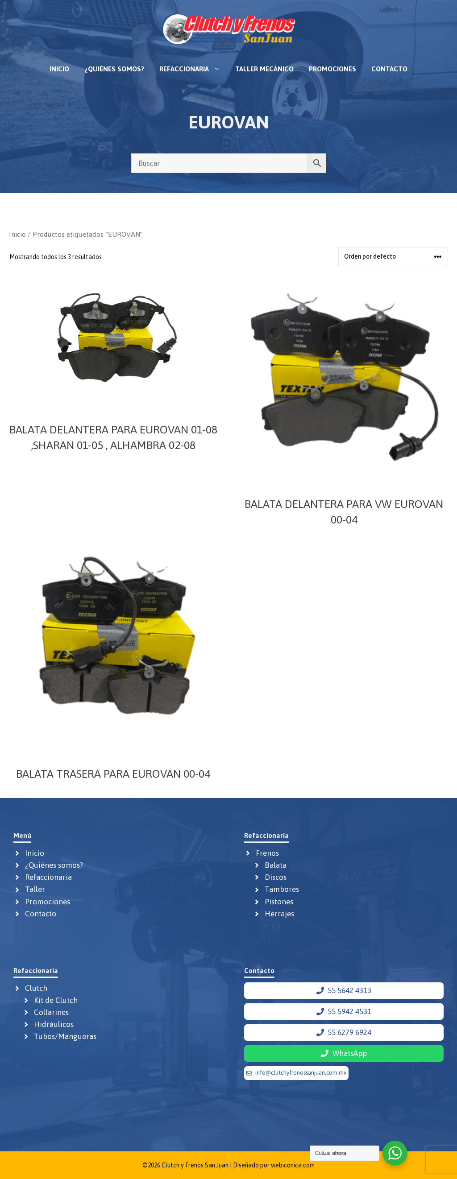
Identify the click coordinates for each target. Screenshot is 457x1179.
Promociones (332, 69)
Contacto (389, 69)
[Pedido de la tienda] (393, 256)
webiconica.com (293, 1165)
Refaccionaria (193, 69)
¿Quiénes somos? (114, 69)
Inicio (59, 69)
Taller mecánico (264, 69)
